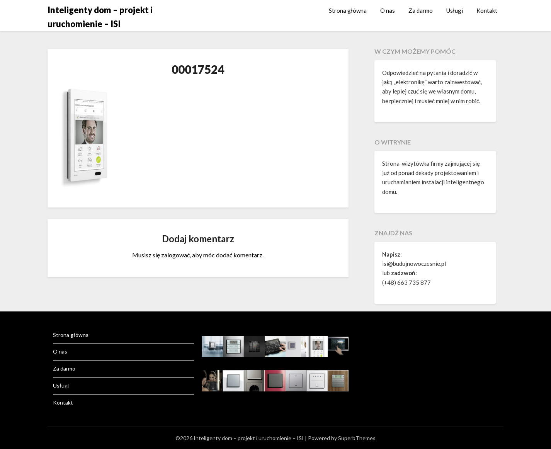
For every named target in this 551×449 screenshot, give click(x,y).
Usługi (454, 10)
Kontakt (486, 10)
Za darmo (420, 10)
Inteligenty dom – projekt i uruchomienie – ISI (100, 17)
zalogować (175, 255)
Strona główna (348, 10)
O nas (387, 10)
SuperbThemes (357, 438)
